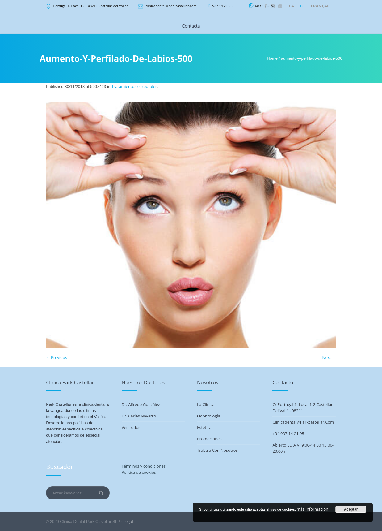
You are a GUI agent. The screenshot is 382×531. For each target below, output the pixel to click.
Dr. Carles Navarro (139, 416)
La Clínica (206, 404)
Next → (329, 357)
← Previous (56, 357)
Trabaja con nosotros (217, 450)
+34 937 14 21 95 (288, 433)
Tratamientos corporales (134, 86)
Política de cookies (139, 472)
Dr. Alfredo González (141, 404)
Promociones (209, 439)
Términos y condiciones (144, 466)
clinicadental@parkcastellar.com (170, 5)
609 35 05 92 (265, 5)
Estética (204, 427)
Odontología (208, 416)
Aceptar (351, 509)
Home (272, 58)
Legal (128, 521)
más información (312, 509)
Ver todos (131, 427)
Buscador (59, 467)
